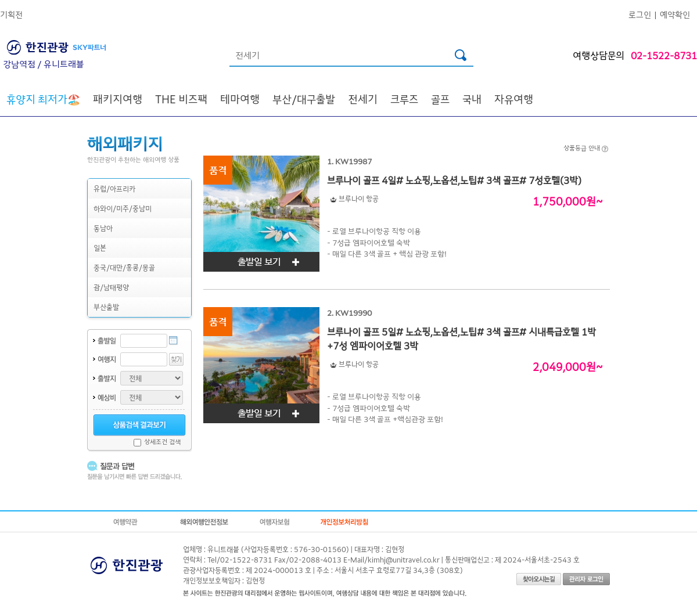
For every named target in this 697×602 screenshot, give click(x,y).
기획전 (11, 14)
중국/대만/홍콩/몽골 (124, 267)
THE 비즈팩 (181, 98)
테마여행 (240, 98)
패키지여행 (117, 98)
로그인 (639, 14)
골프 (440, 98)
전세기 (363, 98)
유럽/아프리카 (114, 188)
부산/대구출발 (303, 98)
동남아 (103, 228)
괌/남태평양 (111, 287)
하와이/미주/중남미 (123, 208)
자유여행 (513, 98)
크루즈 (404, 98)
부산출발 (106, 307)
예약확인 (675, 14)
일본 (100, 248)
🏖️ (43, 98)
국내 (472, 98)
